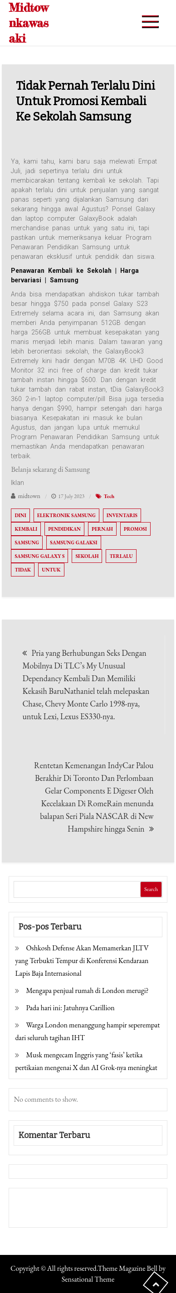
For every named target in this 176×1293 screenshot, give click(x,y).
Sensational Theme (88, 1279)
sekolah (86, 556)
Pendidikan (64, 529)
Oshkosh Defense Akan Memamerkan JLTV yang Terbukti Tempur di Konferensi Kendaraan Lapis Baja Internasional (81, 960)
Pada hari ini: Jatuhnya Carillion (70, 1007)
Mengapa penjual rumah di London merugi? (87, 990)
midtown (29, 496)
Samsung (27, 542)
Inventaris (122, 515)
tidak (23, 570)
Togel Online (83, 1214)
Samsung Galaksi (73, 542)
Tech (109, 496)
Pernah (102, 529)
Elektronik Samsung (66, 515)
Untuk (51, 570)
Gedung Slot (33, 1201)
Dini (20, 515)
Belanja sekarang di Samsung (50, 469)
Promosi (135, 529)
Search (151, 889)
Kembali (26, 529)
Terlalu (120, 556)
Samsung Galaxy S (39, 556)
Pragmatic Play (38, 1214)
